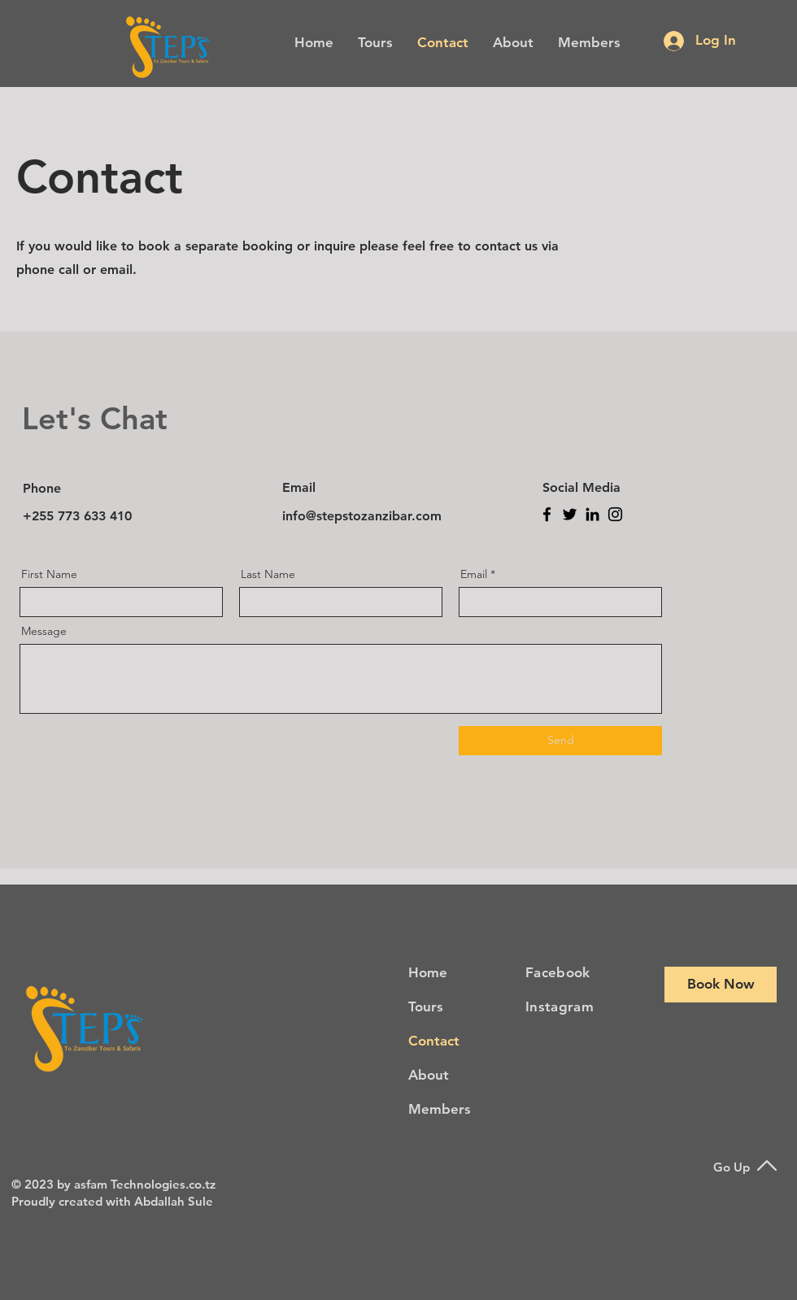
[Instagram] (615, 514)
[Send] (560, 740)
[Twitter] (569, 514)
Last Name (268, 574)
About (428, 1075)
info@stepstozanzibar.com (362, 516)
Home (427, 972)
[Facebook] (547, 514)
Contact (433, 1041)
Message (44, 631)
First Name (49, 574)
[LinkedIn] (592, 514)
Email (473, 574)
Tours (425, 1006)
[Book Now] (720, 984)
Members (439, 1109)
